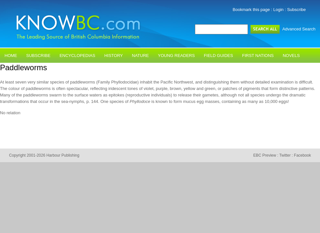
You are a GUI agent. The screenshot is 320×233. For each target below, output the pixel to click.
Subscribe (296, 9)
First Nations (258, 55)
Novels (291, 55)
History (113, 55)
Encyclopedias (77, 55)
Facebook (302, 155)
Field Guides (218, 55)
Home (11, 55)
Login (278, 9)
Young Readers (176, 55)
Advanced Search (298, 29)
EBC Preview (264, 155)
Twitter (285, 155)
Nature (140, 55)
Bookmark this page (251, 9)
